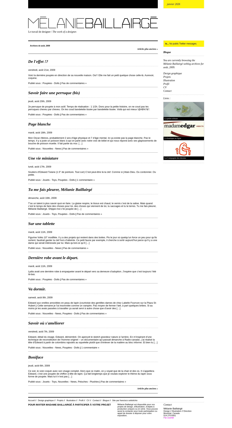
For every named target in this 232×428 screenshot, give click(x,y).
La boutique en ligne (172, 138)
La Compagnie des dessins (175, 158)
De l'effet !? (38, 61)
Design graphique (172, 73)
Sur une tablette (41, 223)
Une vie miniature (43, 158)
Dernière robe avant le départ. (53, 257)
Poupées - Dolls (51, 83)
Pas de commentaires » (74, 83)
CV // (89, 400)
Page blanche (39, 124)
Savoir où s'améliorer (46, 323)
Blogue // (107, 400)
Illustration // (71, 400)
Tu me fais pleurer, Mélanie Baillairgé (60, 189)
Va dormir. (37, 289)
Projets (167, 77)
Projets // (61, 400)
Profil (166, 84)
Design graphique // (46, 400)
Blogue (167, 52)
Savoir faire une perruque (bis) (54, 92)
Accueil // (32, 400)
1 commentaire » (86, 180)
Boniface (35, 357)
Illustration (169, 80)
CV (165, 87)
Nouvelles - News (52, 148)
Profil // (82, 400)
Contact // (97, 400)
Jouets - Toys (50, 180)
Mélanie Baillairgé (173, 63)
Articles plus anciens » (147, 49)
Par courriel (169, 418)
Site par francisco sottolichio (124, 400)
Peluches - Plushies (88, 381)
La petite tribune (171, 118)
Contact (167, 91)
